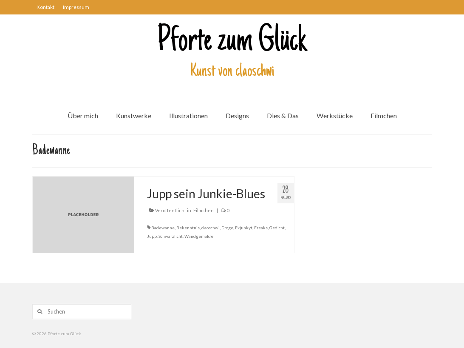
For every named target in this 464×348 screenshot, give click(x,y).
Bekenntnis (188, 227)
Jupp (152, 236)
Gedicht (277, 227)
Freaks (261, 227)
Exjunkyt (243, 227)
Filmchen (203, 210)
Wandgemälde (198, 236)
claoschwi (210, 227)
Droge (227, 227)
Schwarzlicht (170, 236)
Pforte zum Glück (232, 42)
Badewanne (163, 227)
